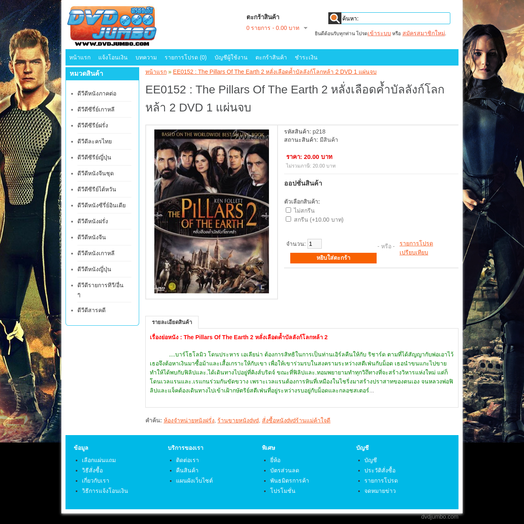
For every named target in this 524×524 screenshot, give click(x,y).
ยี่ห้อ (275, 460)
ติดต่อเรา (187, 460)
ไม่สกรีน (304, 210)
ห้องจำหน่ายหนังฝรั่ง (189, 420)
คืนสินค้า (187, 470)
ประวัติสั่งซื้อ (379, 470)
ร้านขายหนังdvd (238, 420)
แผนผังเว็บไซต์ (194, 480)
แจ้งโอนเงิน (113, 57)
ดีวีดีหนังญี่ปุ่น (94, 269)
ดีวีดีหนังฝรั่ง (92, 221)
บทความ (146, 57)
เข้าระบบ (379, 33)
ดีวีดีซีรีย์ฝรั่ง (92, 125)
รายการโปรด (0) (186, 57)
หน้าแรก (79, 57)
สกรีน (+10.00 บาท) (318, 219)
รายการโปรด (416, 243)
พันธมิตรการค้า (289, 480)
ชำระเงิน (306, 57)
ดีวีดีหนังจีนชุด (95, 173)
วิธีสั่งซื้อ (92, 470)
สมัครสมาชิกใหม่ (423, 33)
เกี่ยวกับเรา (95, 480)
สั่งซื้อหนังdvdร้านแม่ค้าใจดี (296, 420)
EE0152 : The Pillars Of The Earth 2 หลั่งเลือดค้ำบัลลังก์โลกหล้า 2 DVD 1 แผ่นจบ (275, 71)
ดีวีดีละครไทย (94, 141)
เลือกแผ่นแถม (99, 460)
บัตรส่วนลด (284, 470)
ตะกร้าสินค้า (271, 57)
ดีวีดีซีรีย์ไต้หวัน (96, 189)
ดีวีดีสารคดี (91, 310)
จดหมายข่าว (380, 491)
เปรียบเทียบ (414, 252)
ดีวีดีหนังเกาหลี (96, 253)
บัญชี (370, 460)
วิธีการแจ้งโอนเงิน (105, 491)
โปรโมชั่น (283, 491)
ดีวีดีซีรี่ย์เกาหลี (96, 109)
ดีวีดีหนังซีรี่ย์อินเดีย (101, 205)
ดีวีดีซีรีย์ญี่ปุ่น (94, 157)
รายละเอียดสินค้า (172, 322)
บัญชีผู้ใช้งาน (231, 57)
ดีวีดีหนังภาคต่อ (96, 93)
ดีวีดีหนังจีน (91, 237)
